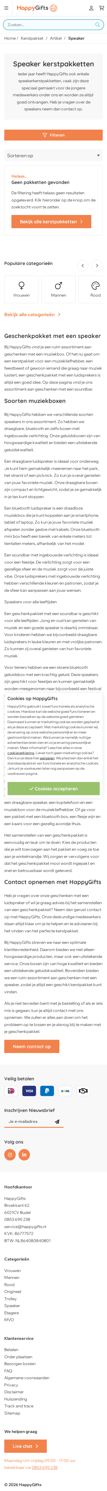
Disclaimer (14, 1391)
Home (10, 38)
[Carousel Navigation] (88, 265)
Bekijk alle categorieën (32, 314)
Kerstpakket (32, 38)
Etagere (11, 1312)
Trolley (10, 1298)
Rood (9, 1284)
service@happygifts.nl (25, 1226)
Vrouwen (12, 1270)
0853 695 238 (17, 1219)
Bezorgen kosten (20, 1363)
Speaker (12, 1305)
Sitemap (12, 1413)
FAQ (8, 1370)
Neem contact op (32, 1046)
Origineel (12, 1291)
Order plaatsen (18, 1356)
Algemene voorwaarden (26, 1377)
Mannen (11, 1277)
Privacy (11, 1385)
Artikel (56, 38)
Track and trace (18, 1406)
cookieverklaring (20, 753)
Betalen (11, 1349)
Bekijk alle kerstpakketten (51, 221)
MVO (9, 1319)
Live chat (25, 1446)
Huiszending (15, 1399)
